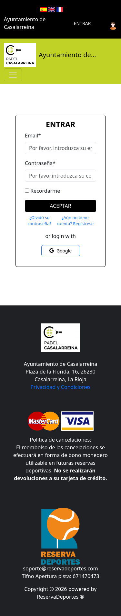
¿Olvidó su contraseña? (39, 221)
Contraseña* (40, 163)
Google (60, 250)
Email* (33, 135)
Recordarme (45, 190)
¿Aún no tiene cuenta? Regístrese (75, 221)
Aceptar (60, 205)
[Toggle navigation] (13, 74)
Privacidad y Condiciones (60, 387)
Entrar (82, 23)
